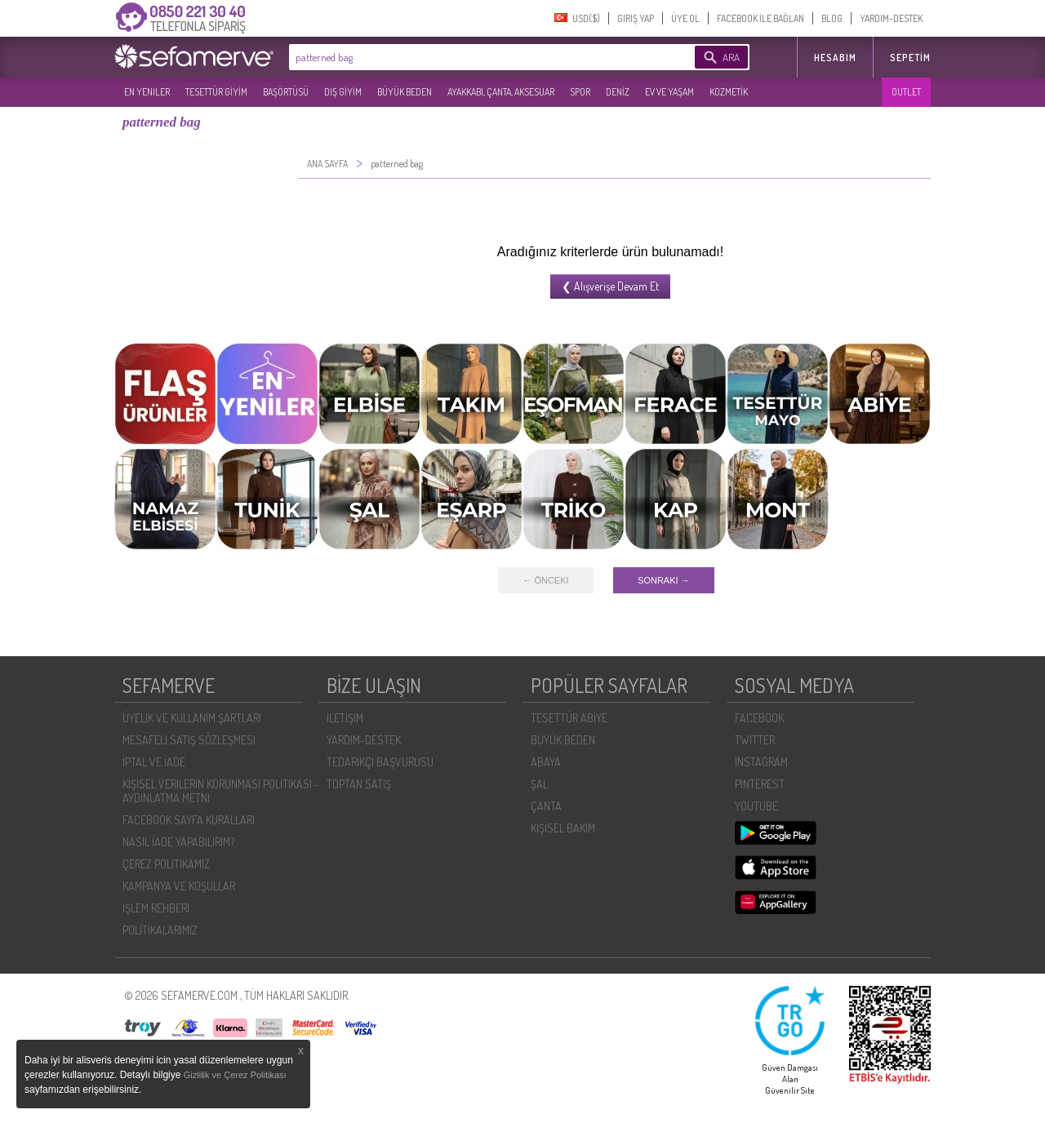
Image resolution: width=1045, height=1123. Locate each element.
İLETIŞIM (345, 718)
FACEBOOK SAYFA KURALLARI (188, 820)
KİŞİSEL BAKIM (563, 828)
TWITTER (755, 740)
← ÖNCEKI (545, 580)
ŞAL (539, 784)
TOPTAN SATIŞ (359, 784)
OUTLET (906, 92)
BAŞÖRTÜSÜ (286, 92)
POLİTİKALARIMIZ (160, 930)
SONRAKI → (664, 580)
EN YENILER (147, 92)
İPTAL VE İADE (153, 762)
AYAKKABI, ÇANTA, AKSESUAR (500, 92)
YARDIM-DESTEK (891, 18)
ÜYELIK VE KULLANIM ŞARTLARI (191, 718)
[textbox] (467, 57)
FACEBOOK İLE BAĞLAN (760, 18)
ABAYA (546, 762)
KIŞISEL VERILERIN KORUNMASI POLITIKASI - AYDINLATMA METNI (220, 791)
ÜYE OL (685, 18)
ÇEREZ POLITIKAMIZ (166, 864)
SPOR (580, 92)
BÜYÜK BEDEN (404, 92)
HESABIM (835, 57)
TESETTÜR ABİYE (569, 718)
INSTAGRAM (761, 762)
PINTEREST (760, 784)
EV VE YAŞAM (669, 92)
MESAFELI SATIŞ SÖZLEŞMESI (189, 740)
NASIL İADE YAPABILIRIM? (178, 842)
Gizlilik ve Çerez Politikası (235, 1075)
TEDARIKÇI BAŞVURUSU (380, 762)
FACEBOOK (759, 718)
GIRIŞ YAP (635, 18)
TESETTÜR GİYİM (216, 92)
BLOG (832, 18)
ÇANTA (546, 806)
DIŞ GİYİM (343, 92)
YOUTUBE (756, 806)
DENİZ (617, 92)
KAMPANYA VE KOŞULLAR (178, 886)
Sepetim (910, 57)
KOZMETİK (728, 92)
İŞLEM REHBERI (155, 908)
